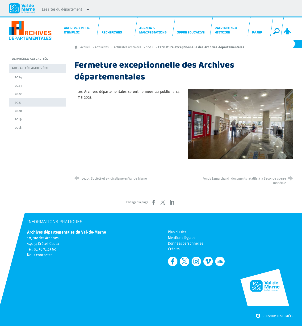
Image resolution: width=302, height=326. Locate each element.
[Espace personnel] (287, 26)
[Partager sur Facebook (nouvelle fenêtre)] (154, 202)
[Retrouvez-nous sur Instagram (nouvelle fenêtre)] (196, 261)
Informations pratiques (55, 221)
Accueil (85, 47)
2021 (149, 47)
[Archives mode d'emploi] (80, 26)
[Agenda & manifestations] (155, 26)
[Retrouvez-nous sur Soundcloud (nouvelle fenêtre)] (220, 261)
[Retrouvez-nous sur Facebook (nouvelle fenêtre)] (172, 261)
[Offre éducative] (193, 26)
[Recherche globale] (277, 26)
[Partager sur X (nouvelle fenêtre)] (163, 202)
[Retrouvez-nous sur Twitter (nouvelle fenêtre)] (184, 261)
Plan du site (177, 232)
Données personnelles (185, 243)
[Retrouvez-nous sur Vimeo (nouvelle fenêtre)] (208, 261)
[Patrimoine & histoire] (230, 26)
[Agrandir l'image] (240, 123)
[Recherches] (117, 26)
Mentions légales (181, 237)
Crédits (174, 249)
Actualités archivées (127, 47)
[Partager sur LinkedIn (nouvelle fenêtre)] (172, 202)
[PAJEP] (260, 26)
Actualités (102, 47)
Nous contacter (39, 255)
